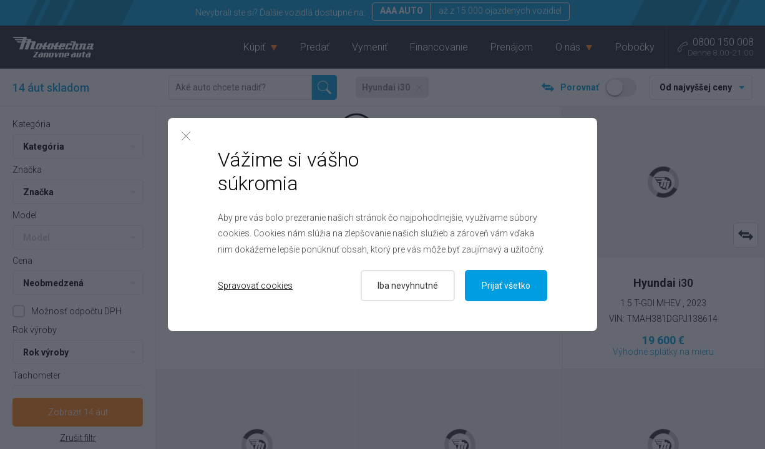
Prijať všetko (506, 286)
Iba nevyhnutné (408, 286)
